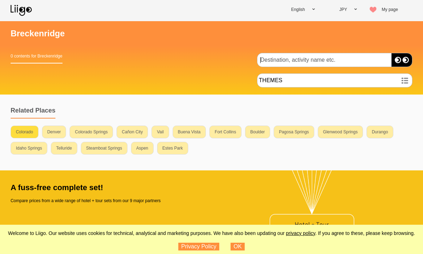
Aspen (142, 148)
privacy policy (300, 233)
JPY (343, 9)
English (298, 9)
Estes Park (172, 148)
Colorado (24, 131)
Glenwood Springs (340, 131)
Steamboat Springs (104, 148)
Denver (54, 131)
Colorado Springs (91, 131)
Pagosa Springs (294, 131)
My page (390, 9)
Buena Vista (189, 131)
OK (238, 246)
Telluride (64, 148)
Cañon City (132, 131)
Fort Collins (225, 131)
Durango (380, 131)
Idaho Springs (29, 148)
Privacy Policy (198, 246)
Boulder (257, 131)
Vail (160, 131)
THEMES (270, 80)
